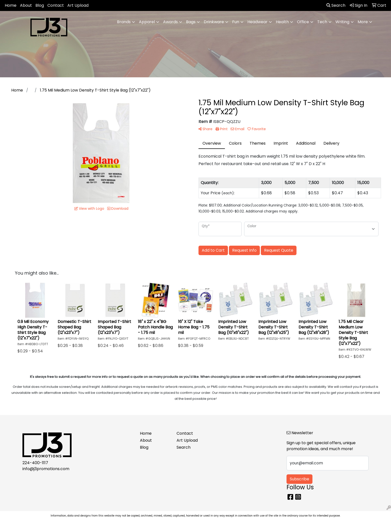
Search (335, 5)
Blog (39, 5)
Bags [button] (191, 22)
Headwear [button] (257, 22)
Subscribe (299, 479)
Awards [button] (170, 22)
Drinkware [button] (214, 22)
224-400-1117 (35, 463)
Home (10, 5)
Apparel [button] (147, 22)
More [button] (363, 22)
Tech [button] (322, 22)
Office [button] (303, 22)
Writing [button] (342, 22)
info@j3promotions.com (45, 469)
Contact (55, 5)
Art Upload (78, 5)
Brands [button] (124, 22)
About (26, 5)
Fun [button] (235, 22)
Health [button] (282, 22)
